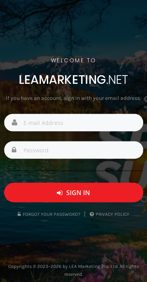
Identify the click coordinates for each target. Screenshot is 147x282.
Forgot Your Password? (49, 214)
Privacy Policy (109, 214)
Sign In (73, 192)
